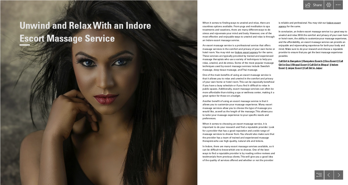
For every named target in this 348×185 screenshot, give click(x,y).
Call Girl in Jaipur (313, 68)
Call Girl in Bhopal (318, 64)
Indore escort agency (246, 52)
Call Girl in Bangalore (290, 61)
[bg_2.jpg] (98, 92)
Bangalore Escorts (313, 61)
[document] (174, 92)
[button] (313, 5)
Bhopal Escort (299, 64)
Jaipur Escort (295, 68)
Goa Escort (331, 61)
